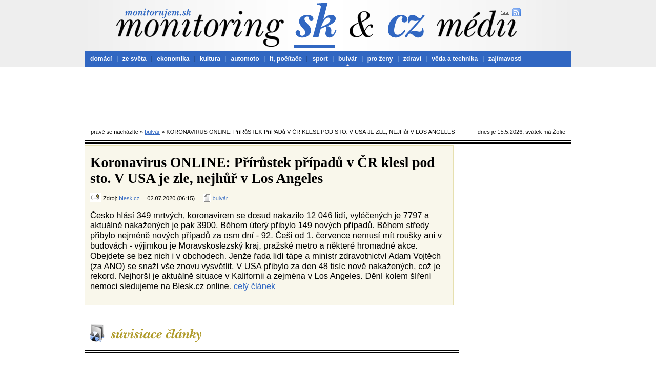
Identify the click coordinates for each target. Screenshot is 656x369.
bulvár (347, 59)
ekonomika (173, 59)
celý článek (255, 286)
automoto (245, 59)
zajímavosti (505, 59)
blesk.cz (129, 198)
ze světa (134, 59)
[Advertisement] (328, 95)
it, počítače (286, 59)
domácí (101, 59)
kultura (210, 59)
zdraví (412, 59)
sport (319, 59)
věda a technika (455, 59)
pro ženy (380, 59)
